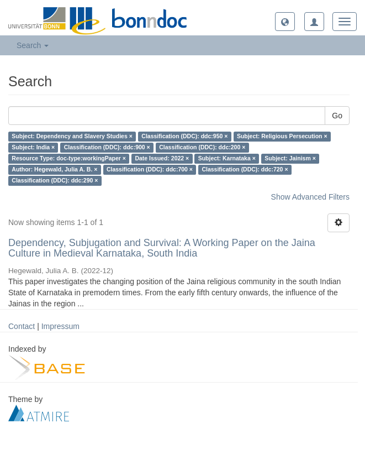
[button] (285, 21)
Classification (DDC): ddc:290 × (55, 180)
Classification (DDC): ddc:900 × (107, 147)
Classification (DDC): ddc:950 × (184, 136)
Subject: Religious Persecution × (282, 136)
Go (337, 115)
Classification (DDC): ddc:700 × (150, 169)
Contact (21, 326)
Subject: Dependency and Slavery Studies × (72, 136)
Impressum (60, 326)
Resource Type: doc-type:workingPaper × (69, 158)
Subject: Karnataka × (227, 158)
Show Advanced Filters (310, 196)
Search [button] (33, 45)
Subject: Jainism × (290, 158)
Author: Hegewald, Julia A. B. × (54, 169)
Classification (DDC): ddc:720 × (245, 169)
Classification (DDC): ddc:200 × (202, 147)
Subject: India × (33, 147)
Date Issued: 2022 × (162, 158)
